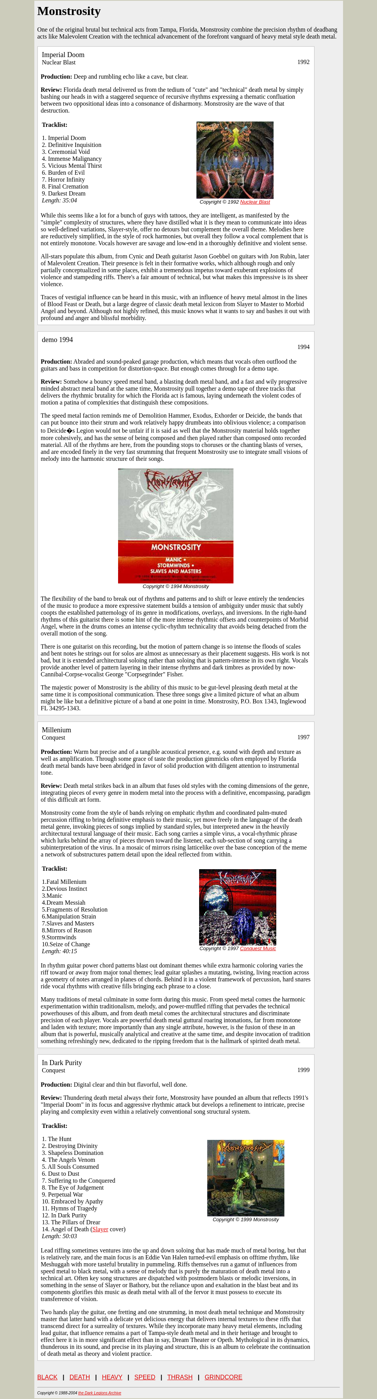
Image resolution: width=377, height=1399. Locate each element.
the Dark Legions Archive (99, 1393)
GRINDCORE (223, 1377)
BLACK (47, 1377)
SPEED (144, 1377)
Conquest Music (258, 948)
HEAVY (112, 1377)
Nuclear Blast (255, 202)
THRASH (180, 1377)
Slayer (100, 1229)
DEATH (79, 1377)
